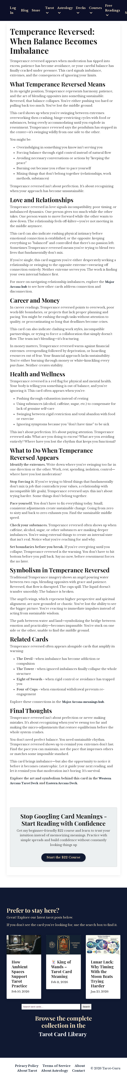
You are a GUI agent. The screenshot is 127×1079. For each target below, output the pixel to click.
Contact (78, 1071)
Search (86, 1006)
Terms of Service (57, 1066)
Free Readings (113, 10)
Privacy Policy (27, 1066)
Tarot (49, 10)
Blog (25, 10)
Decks (81, 10)
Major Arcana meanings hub (85, 702)
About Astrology (55, 1071)
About (80, 1066)
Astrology (65, 10)
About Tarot (28, 1071)
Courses (96, 10)
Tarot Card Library (63, 1034)
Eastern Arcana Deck (65, 783)
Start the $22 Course (63, 857)
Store (36, 10)
